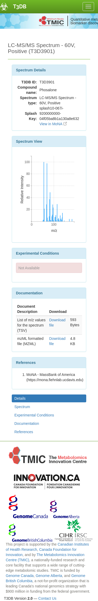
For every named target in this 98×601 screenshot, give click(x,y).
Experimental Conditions (34, 415)
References (23, 432)
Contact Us (47, 598)
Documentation (26, 423)
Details (20, 398)
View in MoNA (53, 124)
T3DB (19, 6)
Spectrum (22, 407)
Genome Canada (20, 576)
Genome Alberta (49, 576)
